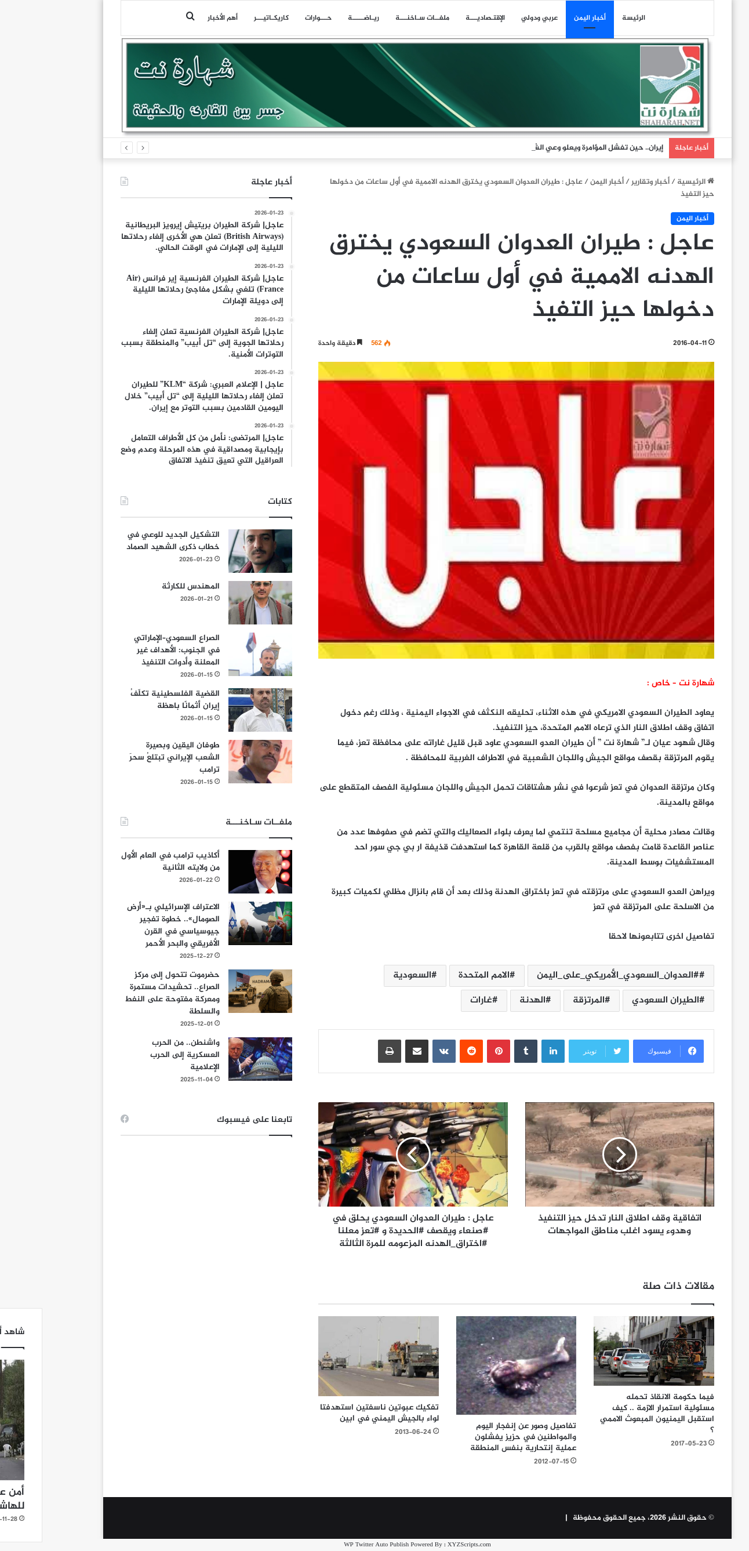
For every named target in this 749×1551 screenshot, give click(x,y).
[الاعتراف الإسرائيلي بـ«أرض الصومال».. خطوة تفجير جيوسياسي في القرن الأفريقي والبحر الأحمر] (217, 923)
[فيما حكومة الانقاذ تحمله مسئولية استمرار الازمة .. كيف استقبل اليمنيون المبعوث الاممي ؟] (611, 1351)
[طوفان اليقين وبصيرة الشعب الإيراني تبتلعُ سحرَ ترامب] (217, 761)
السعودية (369, 975)
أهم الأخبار (180, 18)
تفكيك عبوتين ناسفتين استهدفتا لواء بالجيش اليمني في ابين (336, 1413)
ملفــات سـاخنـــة (379, 18)
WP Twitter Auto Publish (333, 1544)
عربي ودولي (496, 18)
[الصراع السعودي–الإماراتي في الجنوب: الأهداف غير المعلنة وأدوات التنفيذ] (217, 654)
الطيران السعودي (622, 1000)
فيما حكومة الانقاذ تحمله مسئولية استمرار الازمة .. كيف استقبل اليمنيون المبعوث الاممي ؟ (614, 1413)
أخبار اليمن (547, 18)
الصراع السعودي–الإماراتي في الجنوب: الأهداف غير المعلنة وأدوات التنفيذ (134, 650)
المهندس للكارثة (148, 586)
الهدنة (490, 1000)
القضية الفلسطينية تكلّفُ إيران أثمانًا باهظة (132, 700)
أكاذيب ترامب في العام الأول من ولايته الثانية (127, 861)
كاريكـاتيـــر (228, 18)
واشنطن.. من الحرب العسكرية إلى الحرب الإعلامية (142, 1055)
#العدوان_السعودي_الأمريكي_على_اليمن (575, 975)
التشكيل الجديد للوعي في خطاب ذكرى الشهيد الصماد (130, 541)
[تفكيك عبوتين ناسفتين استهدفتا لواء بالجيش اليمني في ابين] (335, 1356)
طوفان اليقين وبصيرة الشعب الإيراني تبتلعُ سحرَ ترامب (131, 757)
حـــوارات (275, 18)
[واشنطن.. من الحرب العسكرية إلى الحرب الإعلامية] (217, 1059)
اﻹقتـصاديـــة (442, 18)
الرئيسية (652, 182)
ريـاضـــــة (320, 18)
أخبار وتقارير (607, 182)
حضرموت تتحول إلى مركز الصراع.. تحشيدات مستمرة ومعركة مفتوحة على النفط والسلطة (129, 993)
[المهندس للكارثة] (217, 602)
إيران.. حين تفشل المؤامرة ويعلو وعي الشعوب (547, 147)
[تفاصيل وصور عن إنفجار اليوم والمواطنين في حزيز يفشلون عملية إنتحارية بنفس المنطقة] (473, 1365)
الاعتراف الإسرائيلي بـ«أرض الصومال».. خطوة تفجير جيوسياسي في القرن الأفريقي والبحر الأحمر (130, 925)
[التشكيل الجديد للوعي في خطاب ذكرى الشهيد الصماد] (217, 551)
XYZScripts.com (426, 1544)
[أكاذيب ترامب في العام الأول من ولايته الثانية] (217, 871)
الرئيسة (590, 18)
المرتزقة (546, 1000)
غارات (438, 1000)
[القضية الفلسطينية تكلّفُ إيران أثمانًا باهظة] (217, 710)
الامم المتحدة (441, 975)
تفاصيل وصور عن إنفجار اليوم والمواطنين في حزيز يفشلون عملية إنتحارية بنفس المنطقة (480, 1437)
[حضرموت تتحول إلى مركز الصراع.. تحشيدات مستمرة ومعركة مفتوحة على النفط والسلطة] (217, 991)
